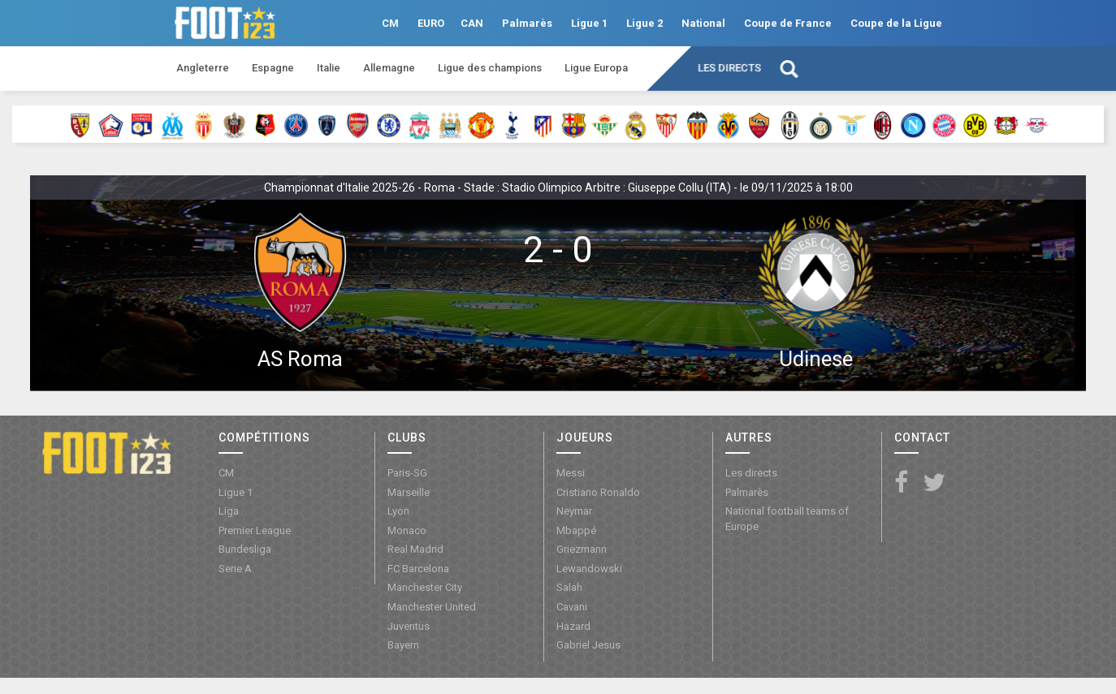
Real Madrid (415, 549)
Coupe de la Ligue (896, 23)
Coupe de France (788, 23)
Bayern (403, 645)
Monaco (406, 530)
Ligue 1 (589, 23)
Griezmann (581, 549)
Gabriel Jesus (588, 645)
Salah (569, 587)
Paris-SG (407, 473)
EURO (430, 23)
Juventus (408, 626)
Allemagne (389, 68)
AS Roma (300, 359)
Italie (328, 68)
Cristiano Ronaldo (598, 492)
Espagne (273, 68)
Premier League (254, 530)
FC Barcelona (418, 569)
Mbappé (576, 530)
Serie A (235, 569)
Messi (570, 473)
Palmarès (527, 23)
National (703, 23)
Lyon (398, 511)
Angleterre (202, 68)
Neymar (574, 511)
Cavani (571, 607)
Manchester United (431, 607)
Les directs (729, 68)
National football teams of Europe (787, 518)
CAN (472, 23)
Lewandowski (589, 569)
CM (390, 23)
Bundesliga (244, 549)
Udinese (816, 359)
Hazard (573, 626)
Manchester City (424, 587)
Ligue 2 (644, 23)
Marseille (408, 492)
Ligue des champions (490, 68)
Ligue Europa (596, 68)
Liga (228, 511)
